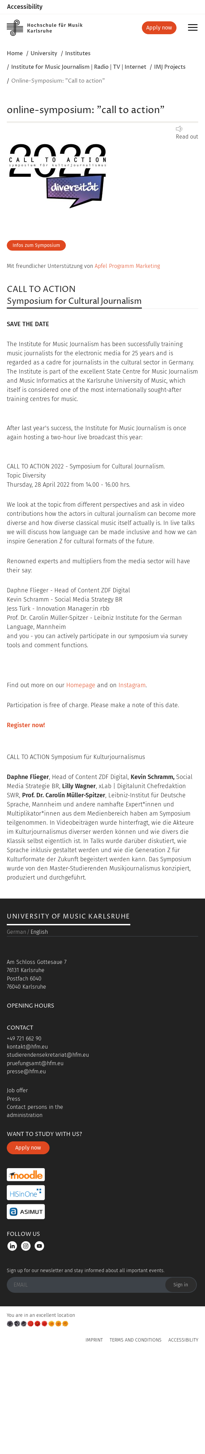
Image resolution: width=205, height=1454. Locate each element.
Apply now (159, 27)
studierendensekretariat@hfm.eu (48, 1152)
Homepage (80, 685)
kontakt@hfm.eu (27, 1144)
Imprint (94, 1437)
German (16, 1029)
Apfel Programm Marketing (127, 266)
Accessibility (24, 6)
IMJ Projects (170, 67)
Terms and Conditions (136, 1437)
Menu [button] (194, 29)
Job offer (17, 1187)
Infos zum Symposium (36, 245)
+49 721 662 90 (24, 1136)
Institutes (78, 53)
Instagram (132, 685)
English (39, 1029)
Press (13, 1196)
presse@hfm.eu (26, 1168)
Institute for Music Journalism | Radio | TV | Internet (78, 67)
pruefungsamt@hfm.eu (35, 1160)
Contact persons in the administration (35, 1208)
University (44, 53)
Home (15, 53)
